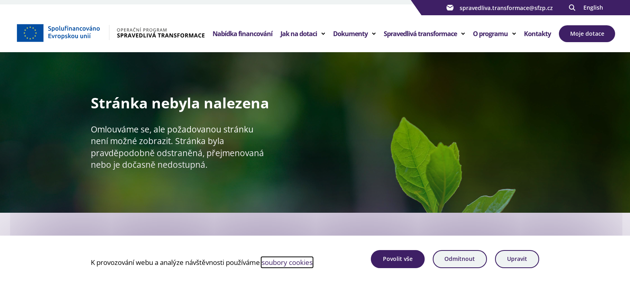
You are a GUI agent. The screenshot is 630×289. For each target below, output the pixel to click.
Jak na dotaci (298, 33)
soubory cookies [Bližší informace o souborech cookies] (287, 262)
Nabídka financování (242, 33)
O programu (490, 33)
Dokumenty (350, 33)
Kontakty (537, 33)
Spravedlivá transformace (420, 33)
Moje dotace (587, 33)
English (593, 7)
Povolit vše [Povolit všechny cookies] (398, 259)
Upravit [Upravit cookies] (517, 259)
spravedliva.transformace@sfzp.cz (498, 7)
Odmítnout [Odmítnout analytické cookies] (459, 259)
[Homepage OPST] (110, 32)
